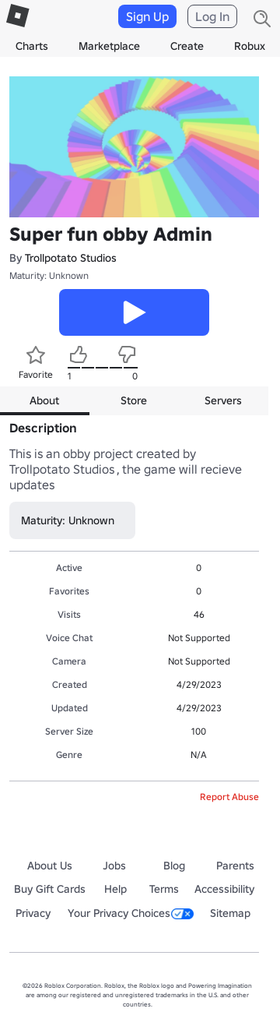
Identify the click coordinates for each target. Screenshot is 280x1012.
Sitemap (230, 913)
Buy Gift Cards (50, 889)
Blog (174, 866)
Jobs (114, 866)
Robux (249, 46)
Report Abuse (229, 796)
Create (187, 46)
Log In (212, 16)
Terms (164, 889)
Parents (235, 866)
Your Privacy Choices (131, 913)
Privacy (33, 913)
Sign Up (147, 16)
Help (115, 889)
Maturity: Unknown (49, 275)
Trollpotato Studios (71, 258)
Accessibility (224, 889)
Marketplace (109, 46)
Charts (32, 46)
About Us (49, 866)
